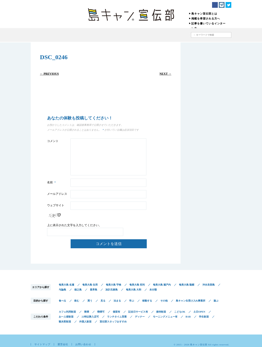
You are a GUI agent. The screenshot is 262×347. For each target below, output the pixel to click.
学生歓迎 (204, 316)
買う (89, 300)
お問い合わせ (83, 344)
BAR (188, 316)
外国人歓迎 (85, 321)
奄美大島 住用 (90, 284)
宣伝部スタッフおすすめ (113, 321)
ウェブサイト (55, 205)
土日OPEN (199, 311)
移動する (147, 300)
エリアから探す (89, 35)
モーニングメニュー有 (165, 316)
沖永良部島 (208, 284)
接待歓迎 (161, 311)
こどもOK (179, 311)
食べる (62, 300)
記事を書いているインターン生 (208, 26)
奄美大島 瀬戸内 (162, 284)
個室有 (116, 311)
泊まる (117, 300)
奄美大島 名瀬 (66, 284)
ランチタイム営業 (117, 316)
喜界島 (93, 289)
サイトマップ (42, 344)
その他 (164, 300)
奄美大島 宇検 (113, 284)
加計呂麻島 (111, 289)
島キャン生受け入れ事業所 (190, 300)
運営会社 (63, 344)
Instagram (222, 5)
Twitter (228, 5)
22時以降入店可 (90, 316)
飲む (76, 300)
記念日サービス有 (138, 311)
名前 (52, 182)
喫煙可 (101, 311)
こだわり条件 (142, 35)
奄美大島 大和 (133, 289)
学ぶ (131, 300)
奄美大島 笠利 (137, 284)
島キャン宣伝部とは (204, 13)
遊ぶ (215, 300)
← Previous (49, 73)
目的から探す (113, 35)
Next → (165, 73)
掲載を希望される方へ (205, 18)
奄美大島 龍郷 (186, 284)
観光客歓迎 (65, 321)
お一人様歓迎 (66, 316)
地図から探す (168, 35)
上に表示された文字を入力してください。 (74, 225)
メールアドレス (57, 193)
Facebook (215, 5)
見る (103, 300)
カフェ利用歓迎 (67, 311)
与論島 (62, 289)
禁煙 (86, 311)
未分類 (153, 289)
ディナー (140, 316)
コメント (53, 141)
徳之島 (78, 289)
